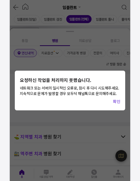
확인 (116, 101)
